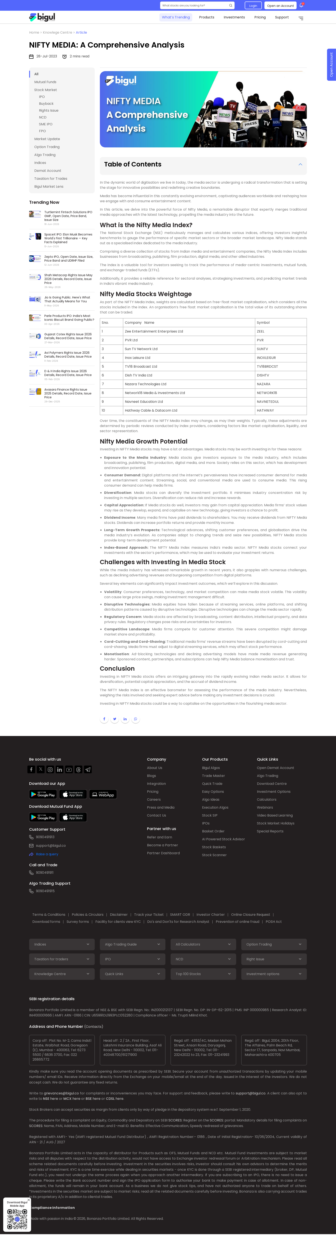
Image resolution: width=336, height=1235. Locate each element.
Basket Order (213, 831)
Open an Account (280, 6)
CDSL (110, 1098)
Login (253, 6)
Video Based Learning (275, 815)
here (54, 1098)
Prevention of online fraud (237, 921)
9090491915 (45, 891)
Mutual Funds (45, 81)
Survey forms (78, 921)
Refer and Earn (159, 837)
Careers (154, 799)
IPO (42, 96)
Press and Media (160, 807)
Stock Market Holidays (275, 823)
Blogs (151, 775)
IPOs (206, 823)
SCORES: (175, 1120)
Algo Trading (45, 154)
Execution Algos (215, 807)
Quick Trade (212, 783)
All (36, 74)
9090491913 (45, 837)
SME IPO (45, 124)
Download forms (46, 921)
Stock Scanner (214, 855)
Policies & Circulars (88, 914)
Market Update (47, 138)
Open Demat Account (275, 767)
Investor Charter (210, 914)
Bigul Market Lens (48, 186)
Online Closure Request (250, 914)
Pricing (260, 17)
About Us (154, 767)
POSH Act (274, 921)
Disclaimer (119, 914)
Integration (156, 783)
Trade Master (213, 775)
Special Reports (270, 831)
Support (282, 17)
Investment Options (274, 791)
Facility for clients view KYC (118, 921)
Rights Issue (48, 110)
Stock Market (45, 89)
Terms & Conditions (48, 914)
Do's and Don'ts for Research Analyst (178, 921)
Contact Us (156, 815)
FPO (42, 131)
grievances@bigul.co (61, 1093)
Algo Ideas (210, 799)
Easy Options (213, 791)
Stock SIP (210, 815)
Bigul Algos (211, 767)
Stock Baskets (214, 847)
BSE (89, 1098)
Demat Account (47, 170)
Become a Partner (162, 845)
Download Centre (272, 783)
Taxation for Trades (50, 178)
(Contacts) (93, 1026)
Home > (36, 32)
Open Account (331, 64)
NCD (42, 117)
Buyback (46, 103)
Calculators (266, 799)
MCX (67, 1098)
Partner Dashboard (163, 853)
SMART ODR (180, 914)
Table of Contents (133, 164)
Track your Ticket (149, 914)
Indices (40, 162)
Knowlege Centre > (59, 32)
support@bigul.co (51, 845)
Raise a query (47, 854)
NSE (46, 1098)
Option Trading (47, 146)
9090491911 (45, 872)
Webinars (265, 807)
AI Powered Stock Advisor (223, 839)
